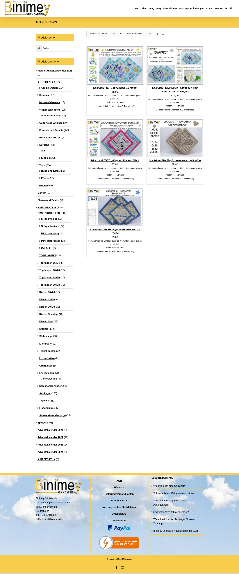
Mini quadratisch (51, 241)
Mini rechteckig (50, 233)
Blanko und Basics (48, 200)
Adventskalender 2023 (50, 444)
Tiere (42, 165)
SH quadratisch (50, 226)
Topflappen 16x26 (49, 270)
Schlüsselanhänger (50, 386)
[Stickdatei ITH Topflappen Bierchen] (115, 48)
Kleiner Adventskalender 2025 (54, 70)
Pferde (45, 178)
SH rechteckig (49, 219)
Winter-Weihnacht (49, 109)
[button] (231, 8)
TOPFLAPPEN (47, 255)
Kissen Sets (46, 321)
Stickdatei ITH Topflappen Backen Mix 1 (114, 160)
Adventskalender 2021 (50, 430)
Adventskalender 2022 (50, 437)
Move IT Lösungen (124, 559)
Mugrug (43, 329)
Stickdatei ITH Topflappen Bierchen (115, 87)
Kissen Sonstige (48, 314)
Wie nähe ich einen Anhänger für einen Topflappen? (174, 521)
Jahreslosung (49, 378)
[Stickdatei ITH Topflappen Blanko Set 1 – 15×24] (115, 190)
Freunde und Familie (51, 130)
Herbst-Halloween (49, 102)
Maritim (41, 193)
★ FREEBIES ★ (46, 459)
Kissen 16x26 (47, 292)
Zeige (134, 34)
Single (44, 158)
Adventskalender (51, 115)
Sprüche (44, 145)
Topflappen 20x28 (49, 285)
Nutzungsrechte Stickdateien (119, 507)
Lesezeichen (46, 373)
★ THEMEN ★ (45, 82)
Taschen (44, 400)
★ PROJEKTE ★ (46, 207)
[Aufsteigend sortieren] (121, 34)
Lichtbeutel (45, 343)
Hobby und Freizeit (50, 137)
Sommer (44, 95)
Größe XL (46, 248)
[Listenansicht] (163, 34)
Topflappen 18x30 (49, 277)
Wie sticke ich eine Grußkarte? (170, 486)
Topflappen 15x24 (49, 263)
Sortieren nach (98, 34)
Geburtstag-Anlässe (50, 123)
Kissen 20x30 (47, 307)
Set (43, 150)
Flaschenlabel (47, 408)
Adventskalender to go (52, 415)
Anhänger (45, 393)
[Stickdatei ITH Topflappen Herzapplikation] (175, 121)
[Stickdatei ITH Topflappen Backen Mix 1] (115, 121)
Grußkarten (45, 365)
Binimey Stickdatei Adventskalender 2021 (175, 531)
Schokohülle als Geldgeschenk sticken (174, 493)
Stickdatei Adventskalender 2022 (171, 512)
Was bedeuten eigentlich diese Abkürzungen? (169, 502)
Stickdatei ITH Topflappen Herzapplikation (175, 160)
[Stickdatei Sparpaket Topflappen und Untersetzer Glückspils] (175, 48)
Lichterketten (47, 358)
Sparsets (42, 422)
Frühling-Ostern (48, 87)
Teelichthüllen (47, 351)
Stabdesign (45, 336)
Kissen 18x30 (47, 299)
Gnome (43, 185)
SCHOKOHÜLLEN (49, 213)
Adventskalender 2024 (50, 452)
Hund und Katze (50, 171)
